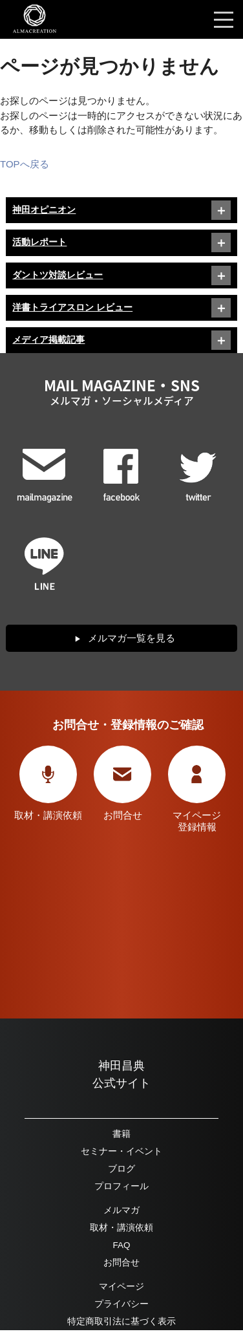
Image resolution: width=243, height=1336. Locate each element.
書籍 (121, 1134)
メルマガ (121, 1210)
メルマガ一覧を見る (131, 637)
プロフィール (121, 1186)
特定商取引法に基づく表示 (121, 1321)
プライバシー (121, 1304)
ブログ (121, 1169)
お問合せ (121, 1262)
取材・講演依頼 (121, 1228)
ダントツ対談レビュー (57, 275)
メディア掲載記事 (48, 340)
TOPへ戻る (24, 163)
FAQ (121, 1245)
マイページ (121, 1286)
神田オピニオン (44, 210)
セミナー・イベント (121, 1151)
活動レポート (39, 242)
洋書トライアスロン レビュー (72, 307)
